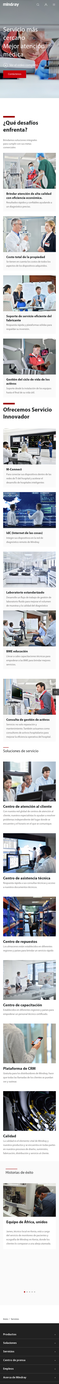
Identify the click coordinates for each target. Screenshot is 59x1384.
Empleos (8, 1368)
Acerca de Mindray (14, 1377)
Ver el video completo (23, 65)
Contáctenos (14, 74)
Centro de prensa (14, 1360)
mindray (11, 4)
